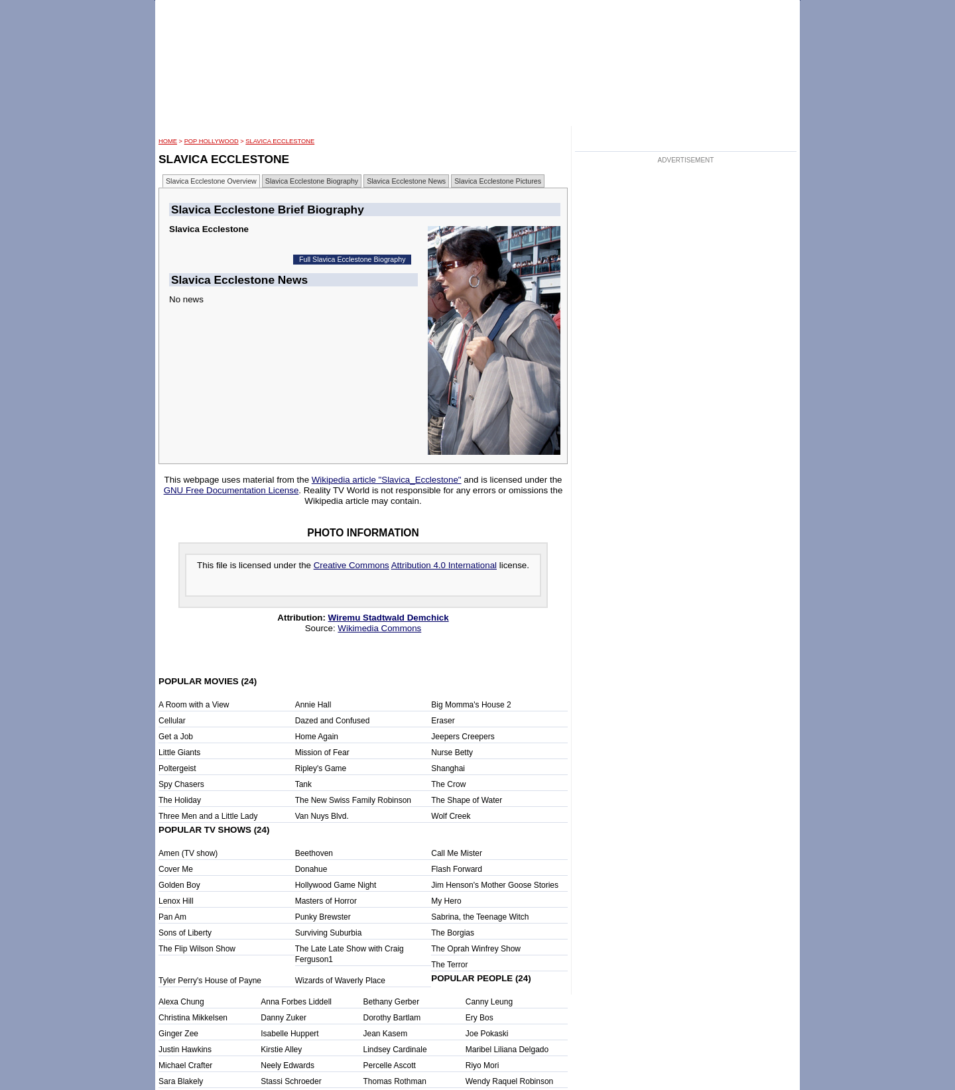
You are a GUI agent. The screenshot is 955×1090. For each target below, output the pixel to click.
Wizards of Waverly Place (340, 980)
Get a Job (176, 736)
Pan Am (172, 917)
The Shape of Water (466, 800)
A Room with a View (194, 704)
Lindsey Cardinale (395, 1049)
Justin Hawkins (185, 1049)
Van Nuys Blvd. (322, 816)
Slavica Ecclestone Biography (311, 181)
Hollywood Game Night (336, 885)
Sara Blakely (181, 1081)
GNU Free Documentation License (231, 490)
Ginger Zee (178, 1033)
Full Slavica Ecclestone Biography (352, 259)
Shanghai (448, 768)
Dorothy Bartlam (392, 1017)
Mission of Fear (322, 752)
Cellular (172, 720)
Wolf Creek (450, 816)
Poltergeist (177, 768)
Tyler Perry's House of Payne (210, 980)
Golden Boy (179, 885)
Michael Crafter (185, 1065)
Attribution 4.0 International (444, 565)
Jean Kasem (385, 1033)
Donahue (311, 869)
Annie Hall (313, 704)
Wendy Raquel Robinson (510, 1081)
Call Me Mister (456, 853)
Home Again (316, 736)
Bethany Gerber (391, 1001)
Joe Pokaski (487, 1033)
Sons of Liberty (185, 933)
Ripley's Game (321, 768)
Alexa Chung (181, 1001)
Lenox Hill (176, 901)
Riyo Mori (482, 1065)
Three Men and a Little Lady (208, 816)
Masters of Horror (326, 901)
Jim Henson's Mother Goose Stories (494, 885)
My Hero (446, 901)
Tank (303, 784)
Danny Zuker (283, 1017)
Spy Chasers (181, 784)
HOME (168, 141)
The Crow (448, 784)
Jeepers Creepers (462, 736)
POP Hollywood (211, 141)
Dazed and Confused (332, 720)
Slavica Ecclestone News (406, 181)
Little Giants (179, 752)
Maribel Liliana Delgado (507, 1049)
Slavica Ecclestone (279, 141)
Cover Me (176, 869)
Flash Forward (456, 869)
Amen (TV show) (188, 853)
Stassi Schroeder (291, 1081)
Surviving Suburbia (328, 933)
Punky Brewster (323, 917)
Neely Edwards (287, 1065)
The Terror (449, 964)
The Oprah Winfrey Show (476, 948)
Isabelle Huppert (289, 1033)
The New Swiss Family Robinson (353, 800)
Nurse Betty (452, 752)
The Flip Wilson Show (197, 948)
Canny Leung (489, 1001)
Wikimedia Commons (379, 628)
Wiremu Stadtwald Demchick (388, 618)
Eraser (442, 720)
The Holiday (180, 800)
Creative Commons (351, 565)
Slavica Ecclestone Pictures (497, 181)
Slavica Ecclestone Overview (211, 181)
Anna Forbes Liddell (296, 1001)
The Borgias (452, 933)
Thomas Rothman (394, 1081)
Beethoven (314, 853)
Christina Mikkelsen (193, 1017)
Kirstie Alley (281, 1049)
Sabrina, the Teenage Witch (480, 917)
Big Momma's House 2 (471, 704)
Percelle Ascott (389, 1065)
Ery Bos (479, 1017)
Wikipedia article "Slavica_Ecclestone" (387, 480)
